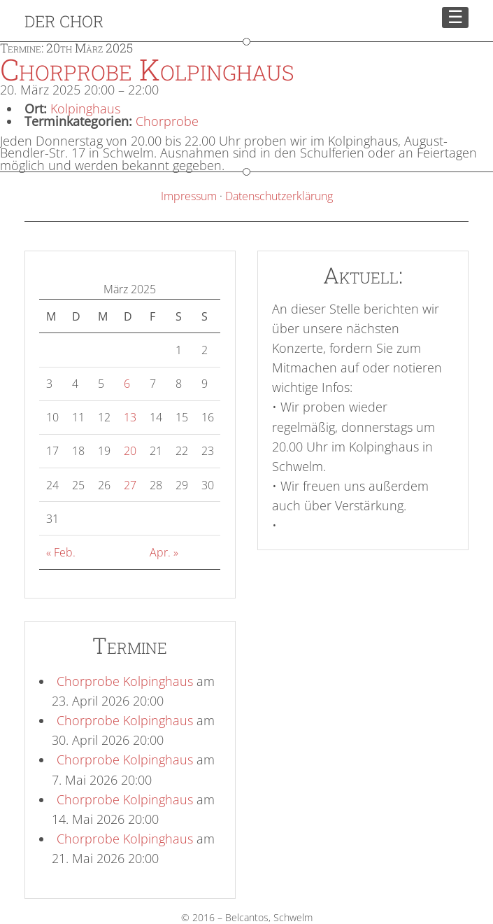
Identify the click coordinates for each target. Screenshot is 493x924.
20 (130, 450)
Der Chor (63, 20)
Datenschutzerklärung (279, 196)
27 (130, 485)
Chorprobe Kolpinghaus (125, 681)
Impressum (189, 196)
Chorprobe (167, 121)
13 (130, 417)
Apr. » (164, 552)
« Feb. (61, 552)
